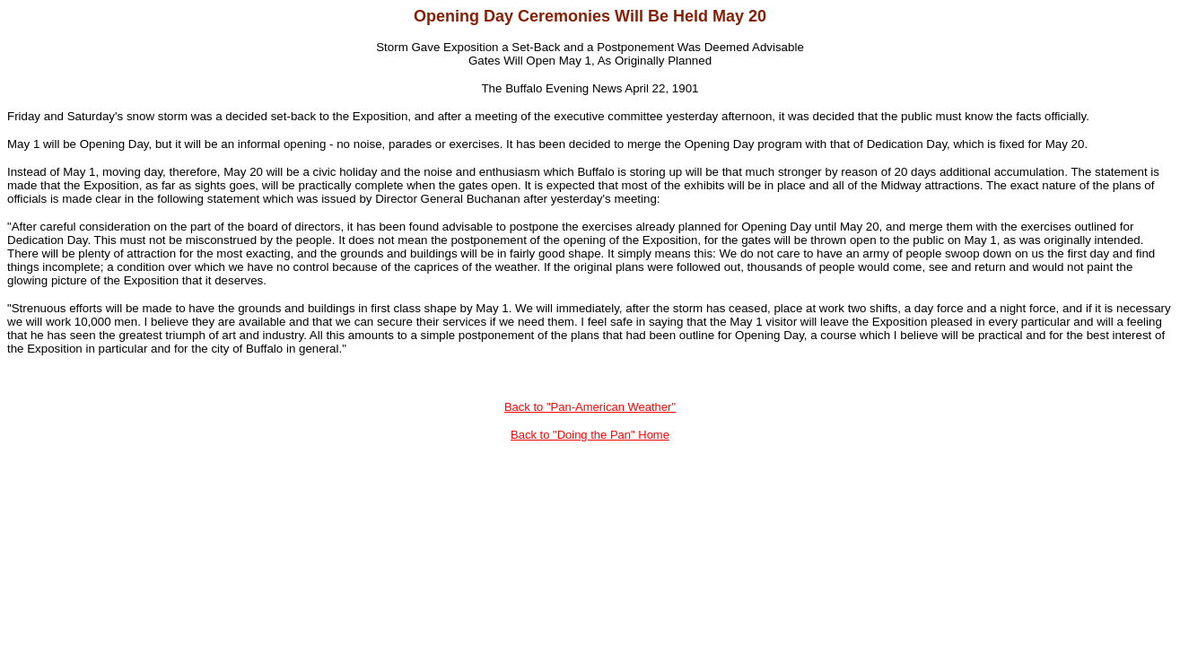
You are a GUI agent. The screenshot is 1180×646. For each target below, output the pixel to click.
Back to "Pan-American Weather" (590, 407)
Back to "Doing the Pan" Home (590, 434)
